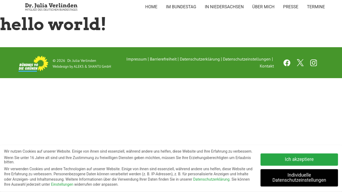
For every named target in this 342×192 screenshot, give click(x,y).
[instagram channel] (313, 64)
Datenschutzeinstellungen (247, 59)
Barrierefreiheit (163, 59)
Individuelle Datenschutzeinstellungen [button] (299, 176)
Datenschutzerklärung (200, 59)
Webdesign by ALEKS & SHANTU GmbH (82, 66)
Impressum (136, 59)
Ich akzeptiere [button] (299, 158)
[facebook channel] (287, 64)
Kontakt (267, 66)
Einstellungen (62, 183)
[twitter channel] (301, 64)
